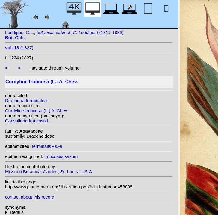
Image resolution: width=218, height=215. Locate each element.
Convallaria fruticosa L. (28, 120)
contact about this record (29, 196)
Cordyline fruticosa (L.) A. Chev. (36, 110)
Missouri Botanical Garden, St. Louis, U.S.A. (49, 171)
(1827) (19, 47)
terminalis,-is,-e (47, 146)
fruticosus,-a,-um (61, 156)
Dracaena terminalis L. (27, 100)
